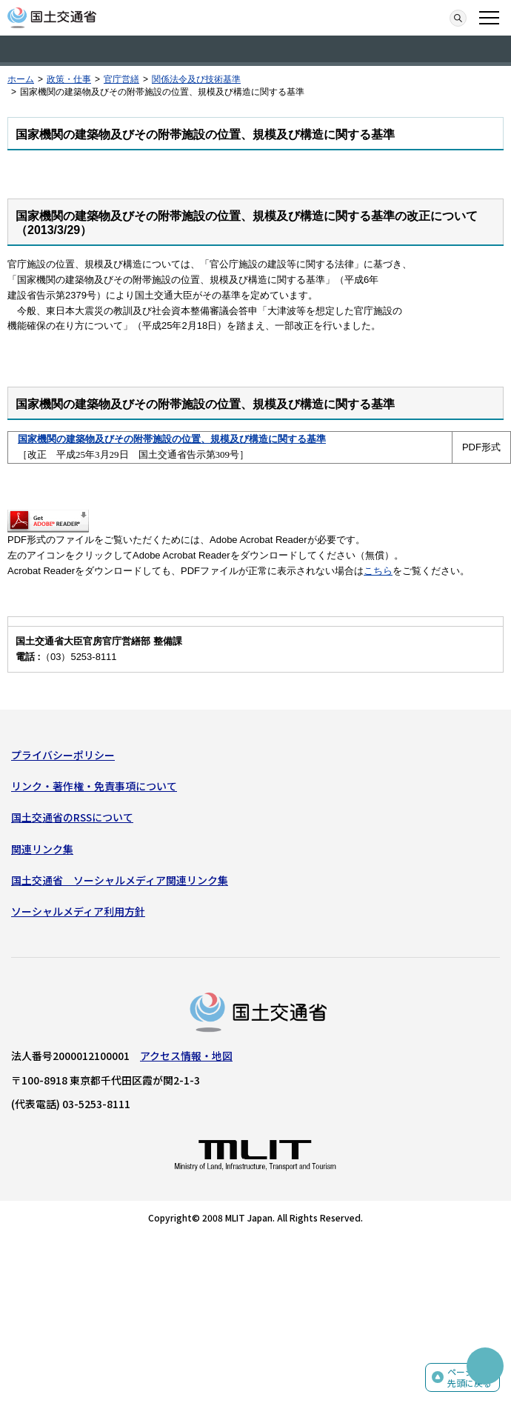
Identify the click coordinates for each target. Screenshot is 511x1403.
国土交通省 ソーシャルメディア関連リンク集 (119, 880)
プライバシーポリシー (63, 754)
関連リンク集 (42, 849)
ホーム (20, 79)
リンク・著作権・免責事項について (94, 786)
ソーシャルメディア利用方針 (78, 911)
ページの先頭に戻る (469, 1377)
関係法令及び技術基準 (196, 79)
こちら (378, 570)
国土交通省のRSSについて (72, 817)
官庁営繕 (121, 79)
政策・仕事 (69, 79)
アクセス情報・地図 (186, 1055)
